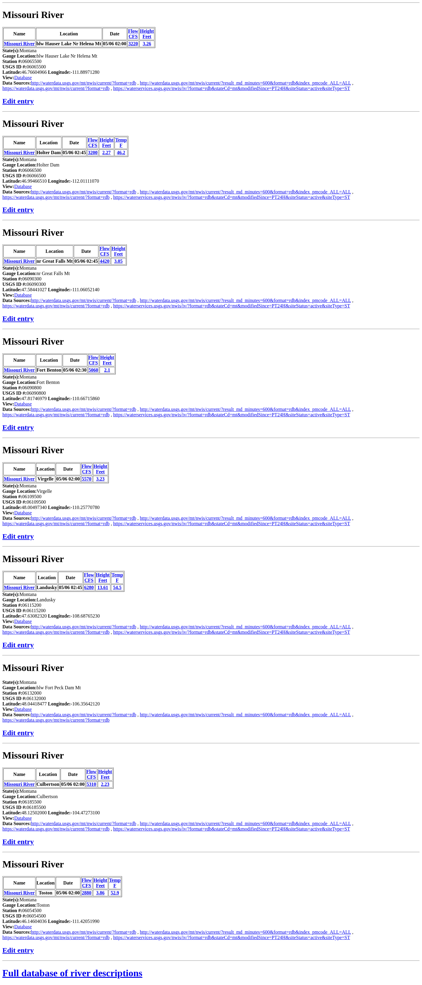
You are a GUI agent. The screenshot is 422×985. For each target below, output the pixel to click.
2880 (86, 892)
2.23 (105, 784)
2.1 (107, 370)
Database (23, 77)
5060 (93, 370)
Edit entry (18, 101)
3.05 (118, 261)
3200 (92, 152)
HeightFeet (147, 33)
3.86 (100, 892)
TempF (121, 142)
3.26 (147, 43)
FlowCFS (133, 33)
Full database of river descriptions (72, 973)
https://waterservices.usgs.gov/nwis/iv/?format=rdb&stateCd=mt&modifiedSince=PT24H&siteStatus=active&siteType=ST (231, 88)
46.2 (121, 152)
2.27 (106, 152)
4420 (104, 261)
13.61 (102, 587)
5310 (91, 784)
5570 (86, 478)
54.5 (117, 587)
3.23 (100, 478)
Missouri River (33, 14)
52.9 (115, 892)
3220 (133, 43)
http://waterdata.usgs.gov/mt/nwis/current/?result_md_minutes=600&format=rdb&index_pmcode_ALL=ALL (245, 82)
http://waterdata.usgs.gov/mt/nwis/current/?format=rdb (83, 82)
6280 (89, 587)
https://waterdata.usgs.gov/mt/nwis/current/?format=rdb (55, 88)
